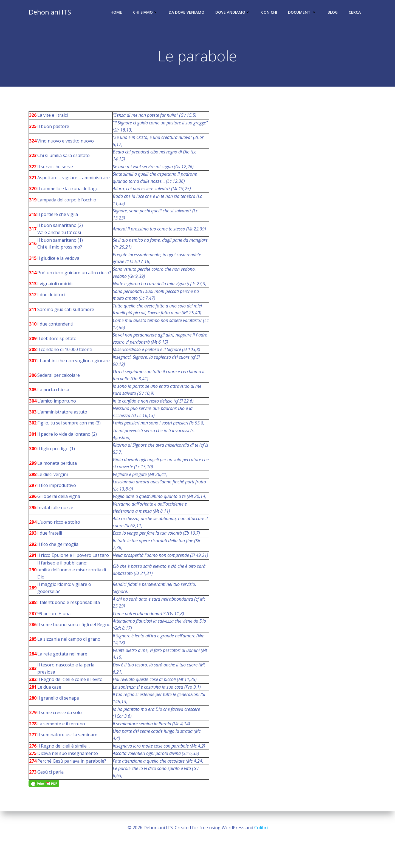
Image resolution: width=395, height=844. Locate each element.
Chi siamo (145, 12)
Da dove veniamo (187, 12)
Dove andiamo (233, 12)
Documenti (302, 12)
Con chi (269, 12)
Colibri (261, 828)
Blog (333, 12)
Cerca (355, 12)
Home (116, 12)
